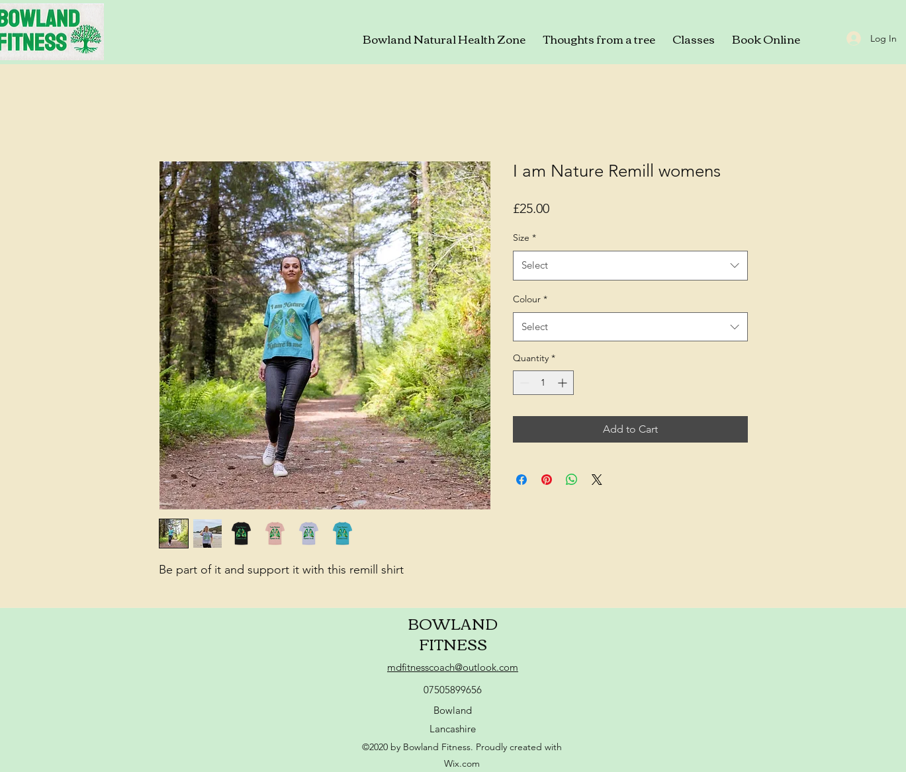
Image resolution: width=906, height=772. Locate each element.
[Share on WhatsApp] (572, 480)
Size (524, 237)
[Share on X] (597, 480)
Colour (530, 299)
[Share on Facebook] (521, 480)
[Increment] (563, 382)
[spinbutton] (543, 382)
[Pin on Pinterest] (547, 480)
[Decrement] (523, 382)
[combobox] (630, 265)
